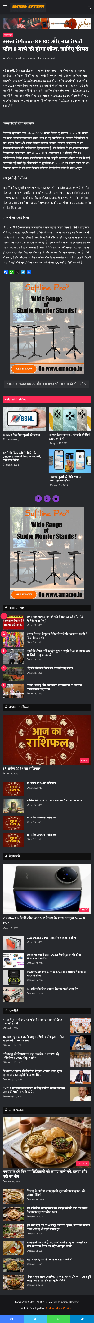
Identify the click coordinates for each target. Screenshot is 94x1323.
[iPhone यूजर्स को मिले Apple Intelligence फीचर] (70, 461)
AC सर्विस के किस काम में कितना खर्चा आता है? (52, 989)
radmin (9, 58)
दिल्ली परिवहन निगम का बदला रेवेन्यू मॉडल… (51, 668)
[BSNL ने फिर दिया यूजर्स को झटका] (24, 419)
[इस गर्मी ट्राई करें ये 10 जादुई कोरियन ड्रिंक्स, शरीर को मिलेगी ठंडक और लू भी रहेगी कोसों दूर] (13, 1231)
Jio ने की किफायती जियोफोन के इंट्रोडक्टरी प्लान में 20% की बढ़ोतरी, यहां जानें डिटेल (22, 457)
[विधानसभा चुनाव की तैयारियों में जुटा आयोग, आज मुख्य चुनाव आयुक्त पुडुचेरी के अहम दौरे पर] (80, 1077)
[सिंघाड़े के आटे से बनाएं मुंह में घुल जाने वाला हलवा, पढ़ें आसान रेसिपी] (13, 1196)
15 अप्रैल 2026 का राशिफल (41, 834)
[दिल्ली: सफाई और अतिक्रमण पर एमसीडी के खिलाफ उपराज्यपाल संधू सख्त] (13, 691)
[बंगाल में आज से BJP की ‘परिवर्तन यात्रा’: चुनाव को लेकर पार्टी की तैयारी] (80, 1025)
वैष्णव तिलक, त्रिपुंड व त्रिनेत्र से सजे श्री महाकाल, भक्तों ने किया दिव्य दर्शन (57, 636)
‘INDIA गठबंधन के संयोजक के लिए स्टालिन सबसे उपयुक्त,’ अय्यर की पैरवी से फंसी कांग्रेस (34, 1090)
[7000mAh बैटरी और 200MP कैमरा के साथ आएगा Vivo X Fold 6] (47, 889)
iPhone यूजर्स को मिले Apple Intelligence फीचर (65, 479)
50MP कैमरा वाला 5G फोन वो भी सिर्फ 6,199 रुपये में (69, 437)
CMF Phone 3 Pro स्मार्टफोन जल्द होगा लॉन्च (51, 937)
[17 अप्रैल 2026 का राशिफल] (13, 789)
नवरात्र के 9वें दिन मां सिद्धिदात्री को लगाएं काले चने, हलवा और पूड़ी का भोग (45, 1174)
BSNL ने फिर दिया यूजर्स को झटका (21, 435)
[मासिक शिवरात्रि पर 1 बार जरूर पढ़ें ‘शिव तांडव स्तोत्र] (13, 806)
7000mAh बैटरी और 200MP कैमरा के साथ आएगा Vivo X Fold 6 (44, 920)
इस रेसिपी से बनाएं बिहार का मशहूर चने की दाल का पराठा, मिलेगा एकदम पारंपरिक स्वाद (57, 1210)
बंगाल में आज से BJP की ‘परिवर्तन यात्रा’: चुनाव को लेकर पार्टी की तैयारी (32, 1022)
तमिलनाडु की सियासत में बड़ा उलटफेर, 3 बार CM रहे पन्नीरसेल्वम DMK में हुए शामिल (31, 1056)
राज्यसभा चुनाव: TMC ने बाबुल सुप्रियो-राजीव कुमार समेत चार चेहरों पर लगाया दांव (33, 1039)
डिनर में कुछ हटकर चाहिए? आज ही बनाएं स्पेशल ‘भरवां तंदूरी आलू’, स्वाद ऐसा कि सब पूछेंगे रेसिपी (59, 1279)
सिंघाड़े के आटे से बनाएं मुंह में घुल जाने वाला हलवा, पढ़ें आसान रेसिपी (56, 1193)
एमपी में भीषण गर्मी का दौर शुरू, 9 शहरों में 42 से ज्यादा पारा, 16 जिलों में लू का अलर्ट (59, 653)
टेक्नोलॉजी (8, 35)
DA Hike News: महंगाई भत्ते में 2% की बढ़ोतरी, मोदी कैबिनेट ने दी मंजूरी (55, 619)
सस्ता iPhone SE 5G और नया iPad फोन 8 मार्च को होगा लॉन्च (47, 384)
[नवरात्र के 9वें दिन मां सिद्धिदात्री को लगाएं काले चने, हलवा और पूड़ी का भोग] (47, 1142)
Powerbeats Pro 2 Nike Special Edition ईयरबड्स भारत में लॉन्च (56, 974)
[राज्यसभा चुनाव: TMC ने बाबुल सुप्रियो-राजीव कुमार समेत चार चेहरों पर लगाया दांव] (80, 1042)
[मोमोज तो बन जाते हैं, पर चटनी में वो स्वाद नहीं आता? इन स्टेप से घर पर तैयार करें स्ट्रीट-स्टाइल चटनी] (13, 1248)
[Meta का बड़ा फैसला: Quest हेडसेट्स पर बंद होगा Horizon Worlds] (13, 960)
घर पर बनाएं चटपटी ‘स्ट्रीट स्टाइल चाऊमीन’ (49, 1259)
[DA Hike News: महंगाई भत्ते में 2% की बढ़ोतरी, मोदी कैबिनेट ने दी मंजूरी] (13, 622)
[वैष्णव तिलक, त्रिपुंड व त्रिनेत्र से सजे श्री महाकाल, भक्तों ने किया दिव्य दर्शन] (13, 639)
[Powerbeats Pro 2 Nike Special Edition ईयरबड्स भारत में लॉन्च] (13, 977)
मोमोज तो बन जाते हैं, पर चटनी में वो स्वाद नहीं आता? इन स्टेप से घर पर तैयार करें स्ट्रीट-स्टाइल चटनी (57, 1244)
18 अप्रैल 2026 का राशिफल (21, 769)
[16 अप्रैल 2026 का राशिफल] (13, 823)
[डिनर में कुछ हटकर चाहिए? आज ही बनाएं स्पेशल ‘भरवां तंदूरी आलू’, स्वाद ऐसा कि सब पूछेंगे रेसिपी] (13, 1282)
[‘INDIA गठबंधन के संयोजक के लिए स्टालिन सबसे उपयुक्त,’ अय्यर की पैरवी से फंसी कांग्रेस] (80, 1094)
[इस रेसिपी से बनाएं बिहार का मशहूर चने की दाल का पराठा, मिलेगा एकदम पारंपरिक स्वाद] (13, 1214)
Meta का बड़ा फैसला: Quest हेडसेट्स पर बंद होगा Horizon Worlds (54, 957)
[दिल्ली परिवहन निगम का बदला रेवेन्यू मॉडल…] (13, 674)
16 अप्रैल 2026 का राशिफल (41, 817)
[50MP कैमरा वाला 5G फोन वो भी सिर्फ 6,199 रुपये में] (70, 419)
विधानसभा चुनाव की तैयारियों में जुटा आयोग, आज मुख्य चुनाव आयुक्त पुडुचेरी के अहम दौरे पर (32, 1073)
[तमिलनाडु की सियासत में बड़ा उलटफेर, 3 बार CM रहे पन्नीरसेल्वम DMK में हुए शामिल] (80, 1059)
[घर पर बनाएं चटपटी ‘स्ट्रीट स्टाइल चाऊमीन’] (13, 1265)
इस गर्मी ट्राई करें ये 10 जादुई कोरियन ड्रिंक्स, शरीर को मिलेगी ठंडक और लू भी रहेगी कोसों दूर (58, 1227)
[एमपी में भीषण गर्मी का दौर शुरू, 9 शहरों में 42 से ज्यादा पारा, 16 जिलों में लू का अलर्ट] (13, 656)
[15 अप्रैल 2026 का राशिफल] (13, 840)
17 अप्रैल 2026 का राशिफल (41, 783)
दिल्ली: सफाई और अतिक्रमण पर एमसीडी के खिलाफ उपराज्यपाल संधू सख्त (54, 687)
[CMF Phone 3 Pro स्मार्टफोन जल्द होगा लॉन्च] (13, 943)
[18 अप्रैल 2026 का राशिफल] (47, 740)
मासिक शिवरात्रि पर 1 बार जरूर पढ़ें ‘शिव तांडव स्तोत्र (54, 800)
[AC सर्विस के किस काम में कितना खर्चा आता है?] (13, 994)
